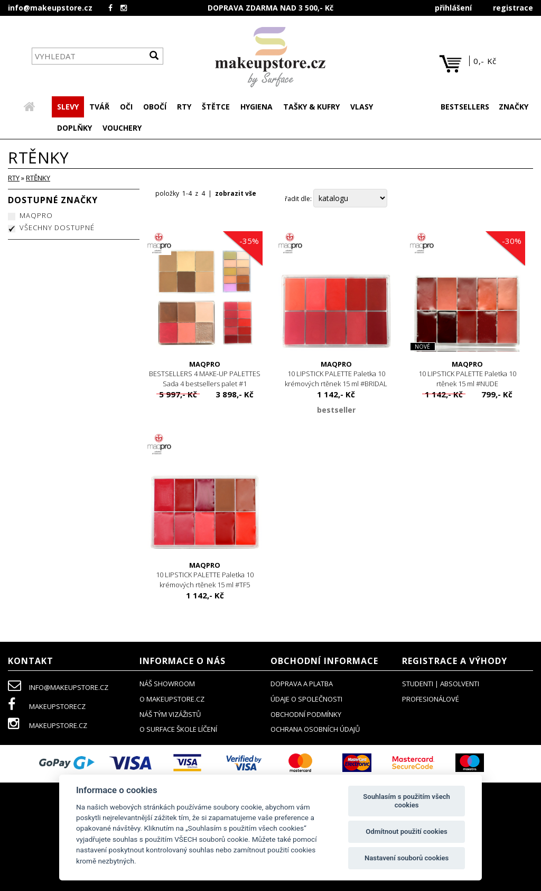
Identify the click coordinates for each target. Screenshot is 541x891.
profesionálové (430, 700)
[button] (99, 108)
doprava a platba (301, 684)
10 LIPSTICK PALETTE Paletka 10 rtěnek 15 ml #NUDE (468, 374)
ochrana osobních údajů (315, 730)
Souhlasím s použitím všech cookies (406, 801)
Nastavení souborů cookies (407, 858)
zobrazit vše (235, 194)
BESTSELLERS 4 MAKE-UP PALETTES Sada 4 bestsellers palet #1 (205, 374)
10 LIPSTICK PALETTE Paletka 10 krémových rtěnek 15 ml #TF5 (205, 575)
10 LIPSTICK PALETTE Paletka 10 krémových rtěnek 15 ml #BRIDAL (336, 374)
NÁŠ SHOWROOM (167, 684)
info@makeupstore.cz (50, 8)
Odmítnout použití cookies (406, 831)
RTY (14, 179)
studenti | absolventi (440, 684)
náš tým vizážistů (170, 715)
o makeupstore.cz (171, 700)
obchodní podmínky (305, 715)
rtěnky (38, 179)
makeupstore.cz (47, 726)
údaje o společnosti (306, 700)
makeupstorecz (47, 707)
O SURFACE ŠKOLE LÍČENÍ (178, 730)
